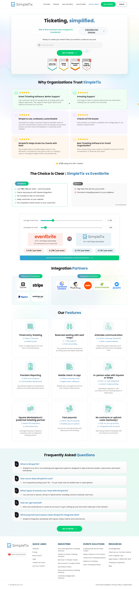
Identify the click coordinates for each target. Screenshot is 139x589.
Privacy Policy (117, 585)
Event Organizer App (116, 556)
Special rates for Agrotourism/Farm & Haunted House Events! (69, 258)
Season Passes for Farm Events (94, 554)
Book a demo (94, 4)
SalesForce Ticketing (90, 561)
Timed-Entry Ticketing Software (94, 558)
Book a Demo (37, 556)
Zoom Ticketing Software (92, 565)
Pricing (56, 4)
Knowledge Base (114, 549)
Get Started (108, 4)
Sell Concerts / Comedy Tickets (69, 563)
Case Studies (81, 4)
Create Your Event (38, 563)
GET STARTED (69, 53)
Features (46, 4)
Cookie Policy (127, 585)
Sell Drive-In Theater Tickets (68, 560)
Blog (110, 566)
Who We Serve (67, 4)
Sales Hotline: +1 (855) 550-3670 (120, 559)
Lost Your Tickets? (38, 566)
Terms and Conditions (103, 585)
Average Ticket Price (30, 220)
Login (34, 559)
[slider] (53, 220)
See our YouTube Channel (16, 554)
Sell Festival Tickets (64, 567)
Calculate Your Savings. (95, 31)
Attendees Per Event (30, 228)
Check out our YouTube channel (120, 552)
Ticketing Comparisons (117, 563)
